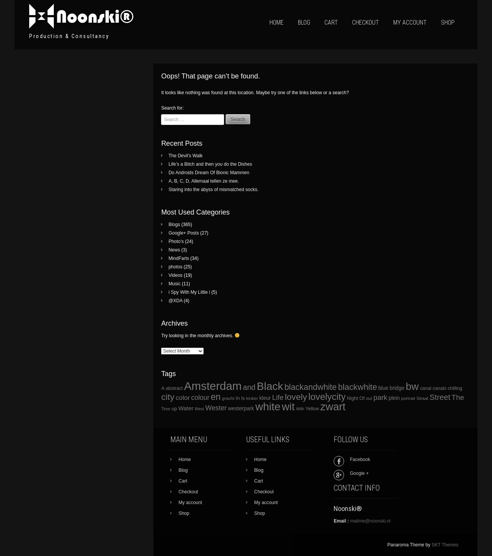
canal (426, 388)
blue (383, 388)
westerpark (241, 408)
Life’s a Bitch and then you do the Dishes (210, 164)
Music (174, 283)
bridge (397, 388)
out (369, 398)
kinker (252, 398)
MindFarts (178, 258)
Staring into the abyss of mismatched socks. (213, 189)
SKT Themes (445, 545)
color (183, 397)
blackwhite (357, 387)
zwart (333, 407)
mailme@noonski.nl (370, 521)
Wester (216, 408)
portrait (408, 398)
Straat (422, 398)
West (199, 408)
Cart (331, 22)
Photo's (176, 241)
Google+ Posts (183, 233)
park (380, 397)
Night (352, 398)
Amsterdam (213, 386)
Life (278, 397)
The (458, 397)
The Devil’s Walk (185, 155)
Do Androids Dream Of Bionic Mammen (208, 172)
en (216, 397)
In (238, 398)
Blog (304, 22)
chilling (455, 388)
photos (175, 267)
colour (200, 397)
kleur (265, 398)
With (300, 408)
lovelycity (327, 396)
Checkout (365, 22)
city (167, 397)
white (267, 407)
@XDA (175, 300)
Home (276, 22)
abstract (174, 388)
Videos (175, 275)
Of (362, 398)
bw (412, 386)
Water (185, 408)
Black (270, 386)
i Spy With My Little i (189, 292)
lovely (296, 397)
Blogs (174, 224)
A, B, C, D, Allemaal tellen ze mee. (203, 181)
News (174, 250)
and (249, 387)
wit (288, 407)
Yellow (312, 408)
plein (394, 398)
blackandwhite (310, 387)
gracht (228, 398)
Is (243, 398)
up (174, 408)
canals (440, 388)
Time (165, 408)
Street (440, 397)
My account (410, 22)
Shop (448, 22)
